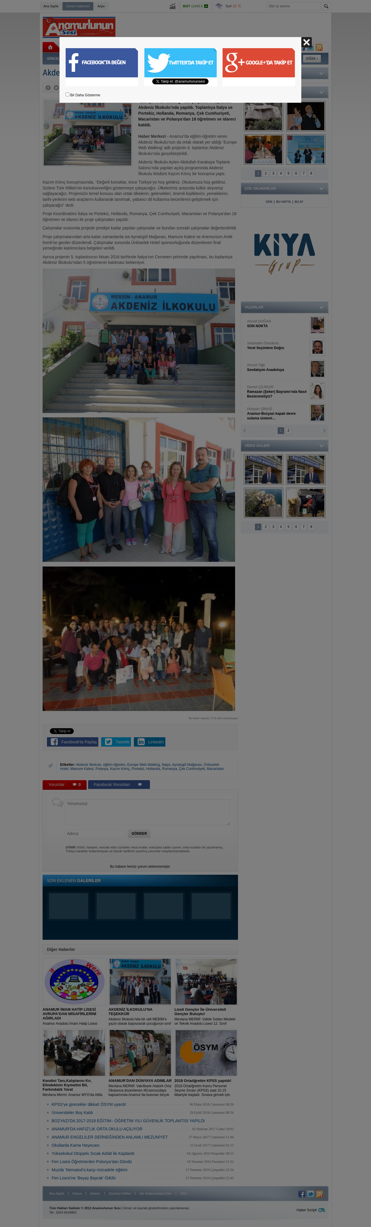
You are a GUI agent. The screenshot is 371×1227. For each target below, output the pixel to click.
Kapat (306, 42)
